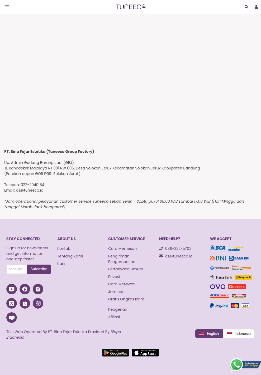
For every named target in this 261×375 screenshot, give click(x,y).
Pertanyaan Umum (125, 269)
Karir (61, 263)
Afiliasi (114, 317)
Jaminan (116, 291)
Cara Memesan (122, 248)
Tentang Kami (70, 256)
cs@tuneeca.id (176, 256)
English (209, 334)
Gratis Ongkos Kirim (126, 299)
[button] (7, 7)
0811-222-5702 (175, 248)
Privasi (114, 276)
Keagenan (117, 309)
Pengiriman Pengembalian (121, 259)
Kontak (63, 248)
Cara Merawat (121, 284)
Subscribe (39, 269)
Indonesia (239, 334)
